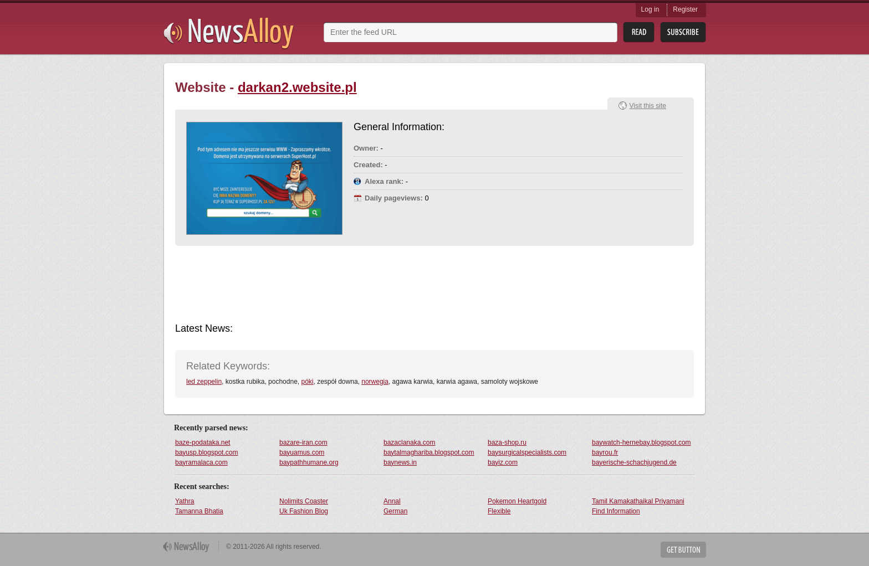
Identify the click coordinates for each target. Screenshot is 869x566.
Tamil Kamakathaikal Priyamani (638, 501)
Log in (650, 9)
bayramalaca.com (201, 462)
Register (685, 9)
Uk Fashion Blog (303, 511)
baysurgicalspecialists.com (527, 452)
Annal (392, 501)
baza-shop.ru (507, 442)
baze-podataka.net (202, 442)
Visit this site (648, 106)
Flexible (499, 511)
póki (307, 381)
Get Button (683, 550)
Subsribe (683, 32)
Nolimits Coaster (303, 501)
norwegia (375, 381)
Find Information (616, 511)
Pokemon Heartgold (517, 501)
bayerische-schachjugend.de (634, 462)
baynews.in (400, 462)
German (395, 511)
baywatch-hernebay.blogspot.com (641, 442)
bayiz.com (503, 462)
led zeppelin (204, 381)
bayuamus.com (301, 452)
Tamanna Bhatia (199, 511)
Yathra (184, 501)
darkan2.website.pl (297, 87)
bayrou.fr (605, 452)
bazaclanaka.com (409, 442)
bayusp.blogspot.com (206, 452)
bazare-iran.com (303, 442)
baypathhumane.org (309, 462)
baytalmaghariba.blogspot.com (429, 452)
